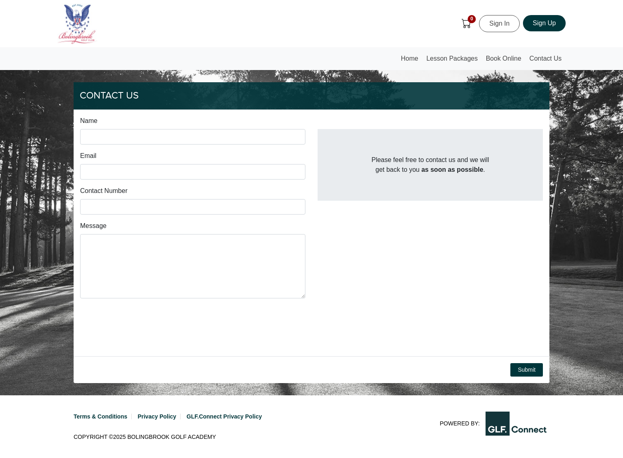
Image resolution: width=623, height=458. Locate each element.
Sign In (499, 23)
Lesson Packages (451, 58)
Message (93, 225)
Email (88, 155)
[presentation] (142, 327)
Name (89, 120)
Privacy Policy (156, 416)
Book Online (503, 58)
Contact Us (545, 58)
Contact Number (104, 190)
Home (412, 61)
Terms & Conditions (100, 416)
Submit (527, 369)
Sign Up (544, 23)
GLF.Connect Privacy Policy (224, 416)
